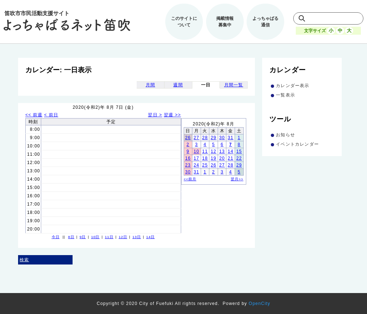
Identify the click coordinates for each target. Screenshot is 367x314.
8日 (71, 237)
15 (239, 151)
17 (196, 158)
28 (205, 137)
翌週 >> (172, 114)
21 (231, 158)
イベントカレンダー (297, 144)
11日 (109, 237)
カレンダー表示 (292, 85)
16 (188, 158)
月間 (150, 84)
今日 (56, 237)
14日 (150, 237)
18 (205, 158)
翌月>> (237, 179)
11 (205, 151)
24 (196, 165)
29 (214, 137)
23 (188, 165)
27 (196, 137)
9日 (83, 237)
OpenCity (259, 303)
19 (214, 158)
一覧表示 (285, 95)
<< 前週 (33, 114)
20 (222, 158)
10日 (95, 237)
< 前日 (51, 114)
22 (239, 158)
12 (214, 151)
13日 (136, 237)
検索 (24, 259)
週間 (178, 84)
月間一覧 (233, 84)
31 (231, 137)
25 (205, 165)
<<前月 (190, 179)
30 (222, 137)
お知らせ (285, 134)
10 (196, 151)
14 (231, 151)
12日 (123, 237)
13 (222, 151)
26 (188, 137)
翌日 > (155, 114)
